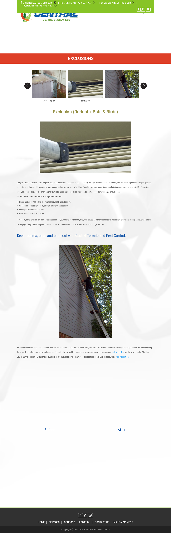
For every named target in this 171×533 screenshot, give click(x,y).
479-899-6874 (47, 5)
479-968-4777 (85, 2)
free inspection (122, 357)
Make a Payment (123, 522)
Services (54, 522)
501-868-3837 (47, 2)
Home (41, 522)
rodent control (118, 352)
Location (84, 522)
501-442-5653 (124, 2)
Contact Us (102, 522)
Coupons (69, 522)
